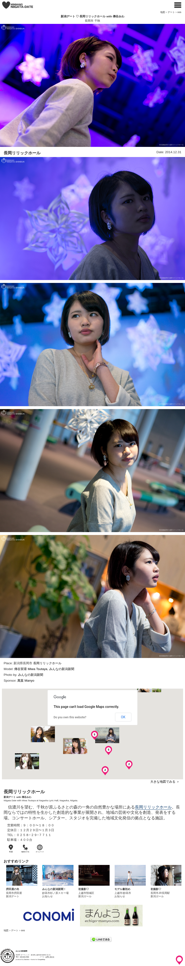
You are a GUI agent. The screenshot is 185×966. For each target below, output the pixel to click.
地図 (162, 12)
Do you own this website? (69, 717)
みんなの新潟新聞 (61, 669)
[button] (43, 734)
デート (171, 12)
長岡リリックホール (47, 663)
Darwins (26, 959)
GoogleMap (41, 959)
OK (123, 717)
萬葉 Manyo (25, 680)
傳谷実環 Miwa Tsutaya (30, 669)
